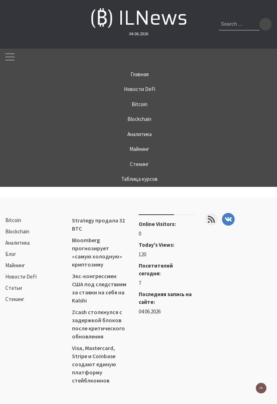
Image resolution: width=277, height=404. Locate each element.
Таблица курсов (139, 179)
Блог (10, 254)
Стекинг (139, 164)
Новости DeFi (139, 89)
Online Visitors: (158, 224)
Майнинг (139, 149)
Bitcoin (139, 104)
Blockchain (139, 119)
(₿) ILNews (138, 17)
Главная (140, 74)
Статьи (13, 287)
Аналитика (139, 134)
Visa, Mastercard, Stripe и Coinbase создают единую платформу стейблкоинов (94, 364)
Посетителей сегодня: (156, 269)
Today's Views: (157, 244)
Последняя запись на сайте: (165, 298)
